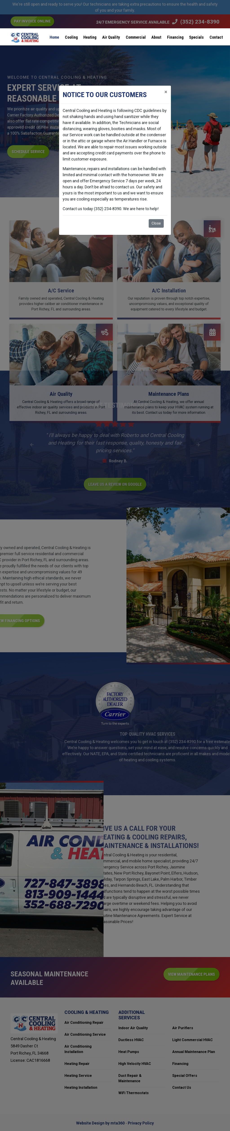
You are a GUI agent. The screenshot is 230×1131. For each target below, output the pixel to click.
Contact (216, 37)
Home (54, 37)
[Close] (166, 92)
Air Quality (111, 37)
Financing (175, 37)
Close (156, 223)
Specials (196, 37)
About (156, 37)
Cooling (71, 37)
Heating (89, 37)
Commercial (136, 37)
